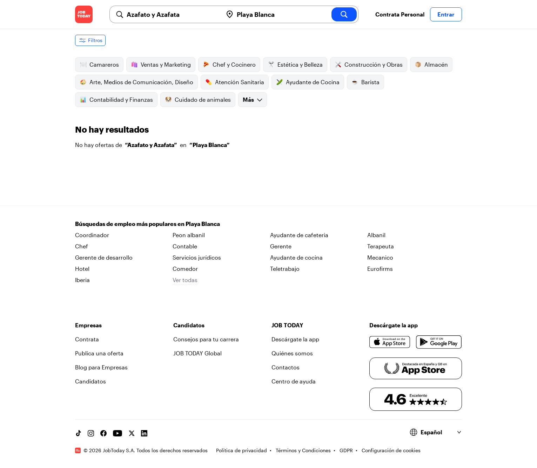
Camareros (99, 64)
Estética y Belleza (295, 64)
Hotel (82, 268)
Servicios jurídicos (197, 257)
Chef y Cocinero (229, 64)
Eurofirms (380, 268)
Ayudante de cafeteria (299, 235)
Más (252, 99)
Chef (81, 246)
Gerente (280, 246)
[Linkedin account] (144, 433)
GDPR (346, 450)
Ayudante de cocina (296, 257)
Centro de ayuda (293, 381)
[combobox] (172, 14)
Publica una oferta (99, 353)
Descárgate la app (295, 339)
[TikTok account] (78, 433)
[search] (344, 14)
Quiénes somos (292, 353)
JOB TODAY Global (197, 353)
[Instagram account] (91, 433)
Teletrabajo (285, 268)
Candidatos (90, 381)
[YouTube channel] (117, 433)
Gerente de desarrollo (104, 257)
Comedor (185, 268)
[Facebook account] (103, 433)
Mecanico (380, 257)
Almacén (431, 64)
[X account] (131, 433)
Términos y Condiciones (303, 450)
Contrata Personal (399, 14)
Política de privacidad (241, 450)
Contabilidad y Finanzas (116, 99)
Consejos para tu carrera (206, 339)
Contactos (285, 367)
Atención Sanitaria (234, 82)
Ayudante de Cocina (308, 82)
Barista (365, 82)
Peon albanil (189, 235)
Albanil (376, 235)
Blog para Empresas (101, 367)
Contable (185, 246)
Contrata (87, 339)
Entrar (446, 14)
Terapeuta (380, 246)
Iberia (82, 279)
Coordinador (92, 235)
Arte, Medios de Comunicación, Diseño (136, 82)
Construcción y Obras (369, 64)
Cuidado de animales (198, 99)
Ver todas (185, 279)
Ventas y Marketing (161, 64)
